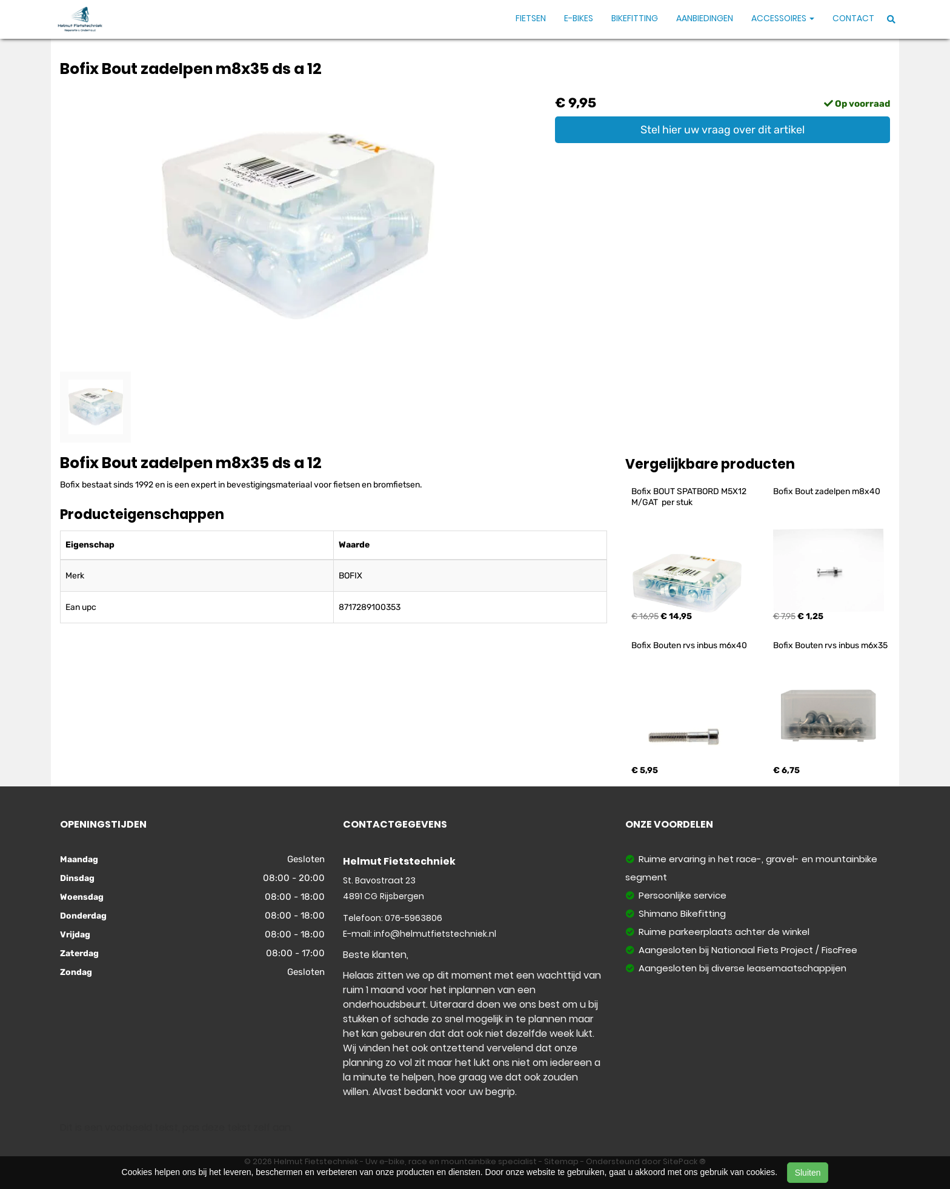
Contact (853, 18)
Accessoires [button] (782, 18)
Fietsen (531, 18)
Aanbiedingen (704, 18)
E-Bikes (578, 18)
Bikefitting (634, 18)
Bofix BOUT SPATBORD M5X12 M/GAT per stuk (689, 496)
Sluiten (808, 1172)
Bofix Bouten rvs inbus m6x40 (689, 645)
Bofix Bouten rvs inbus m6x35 (830, 645)
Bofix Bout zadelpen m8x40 (826, 491)
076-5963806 (413, 918)
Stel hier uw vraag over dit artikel (722, 129)
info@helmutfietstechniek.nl (435, 934)
